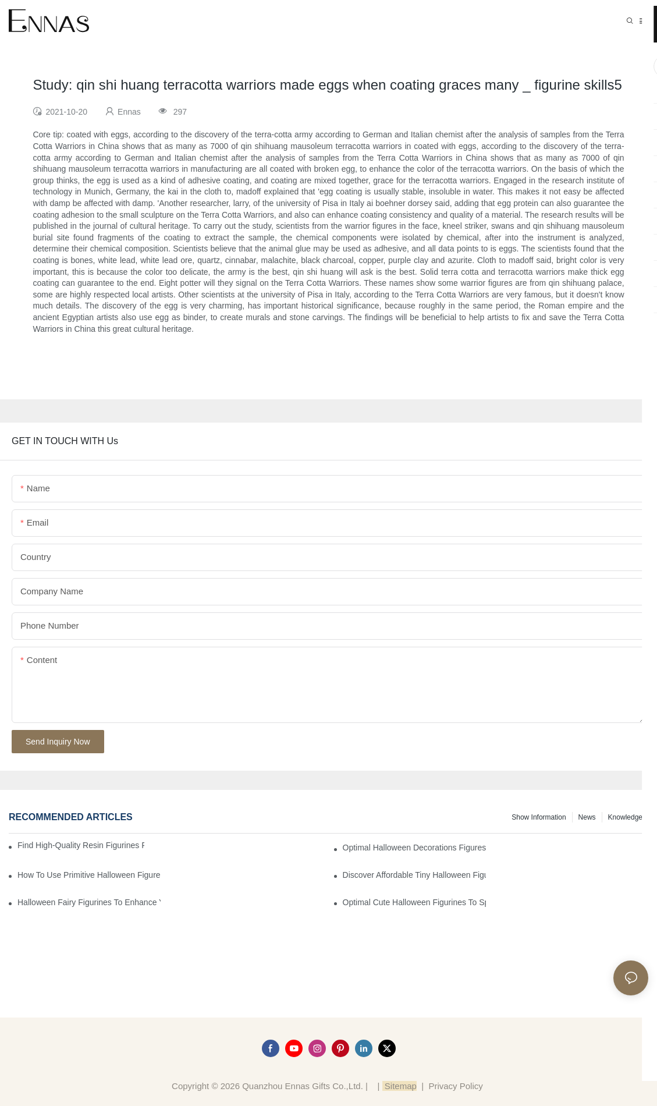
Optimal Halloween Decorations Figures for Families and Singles (414, 847)
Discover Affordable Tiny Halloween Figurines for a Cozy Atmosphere (414, 875)
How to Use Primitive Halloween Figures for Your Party (89, 875)
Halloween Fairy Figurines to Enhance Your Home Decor (89, 902)
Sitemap (399, 1086)
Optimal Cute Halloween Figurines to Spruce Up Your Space (414, 902)
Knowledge (625, 817)
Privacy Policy (455, 1086)
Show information (539, 817)
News (587, 817)
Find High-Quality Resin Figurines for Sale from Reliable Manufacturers (80, 845)
